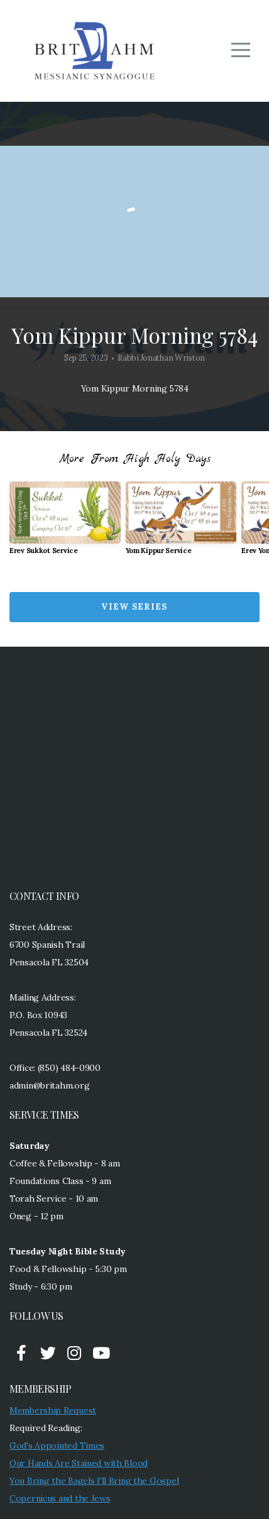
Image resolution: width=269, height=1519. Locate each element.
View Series (134, 606)
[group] (65, 523)
